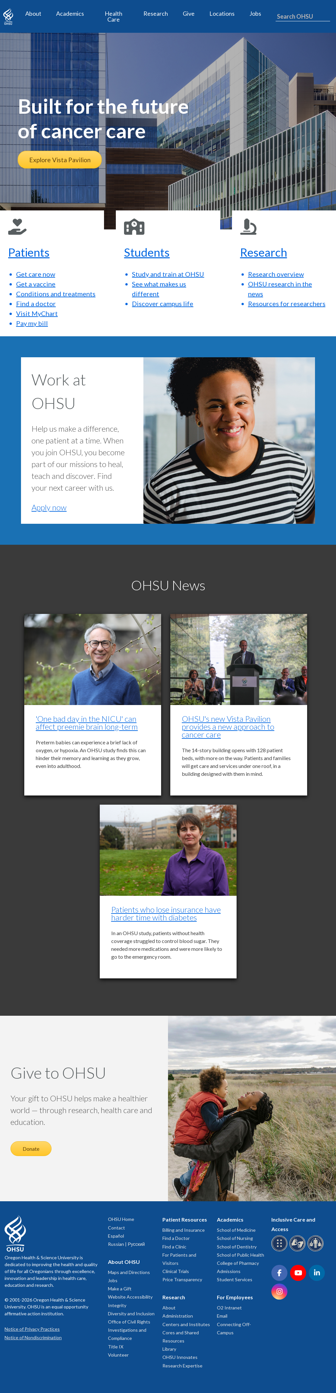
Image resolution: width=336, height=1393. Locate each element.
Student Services (234, 1279)
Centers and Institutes (186, 1324)
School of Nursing (235, 1238)
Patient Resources (184, 1219)
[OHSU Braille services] (280, 1250)
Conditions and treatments (55, 294)
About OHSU (124, 1262)
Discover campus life (162, 303)
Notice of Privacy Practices (32, 1329)
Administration (177, 1316)
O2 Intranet (229, 1307)
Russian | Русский (126, 1244)
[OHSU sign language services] (298, 1250)
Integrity (117, 1305)
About (33, 13)
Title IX (115, 1346)
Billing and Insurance (183, 1230)
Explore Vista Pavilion (60, 160)
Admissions (229, 1271)
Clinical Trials (175, 1271)
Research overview (276, 274)
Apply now (49, 507)
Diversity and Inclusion (131, 1313)
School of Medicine (236, 1230)
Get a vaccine (35, 284)
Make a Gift (120, 1288)
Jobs (255, 13)
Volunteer (118, 1355)
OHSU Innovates (180, 1357)
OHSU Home (121, 1219)
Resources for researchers (287, 303)
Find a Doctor (176, 1238)
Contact (116, 1227)
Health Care (113, 16)
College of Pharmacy (238, 1263)
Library (169, 1349)
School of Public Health (240, 1255)
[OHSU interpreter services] (316, 1250)
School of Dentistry (237, 1246)
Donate (31, 1149)
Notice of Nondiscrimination (33, 1337)
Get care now (35, 274)
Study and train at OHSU (168, 274)
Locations (222, 13)
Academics (70, 13)
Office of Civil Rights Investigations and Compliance (129, 1330)
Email (222, 1316)
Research (155, 13)
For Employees (235, 1297)
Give (189, 13)
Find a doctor (36, 303)
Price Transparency (182, 1279)
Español (116, 1236)
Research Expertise (182, 1365)
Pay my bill (32, 323)
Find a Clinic (174, 1246)
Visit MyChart (37, 313)
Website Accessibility (130, 1297)
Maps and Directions (129, 1272)
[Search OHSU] (303, 16)
